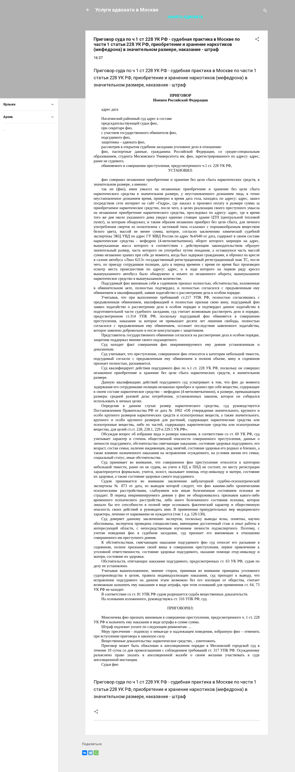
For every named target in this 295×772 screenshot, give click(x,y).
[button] (257, 40)
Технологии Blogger (176, 761)
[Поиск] (265, 11)
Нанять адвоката (185, 17)
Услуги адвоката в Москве (126, 10)
